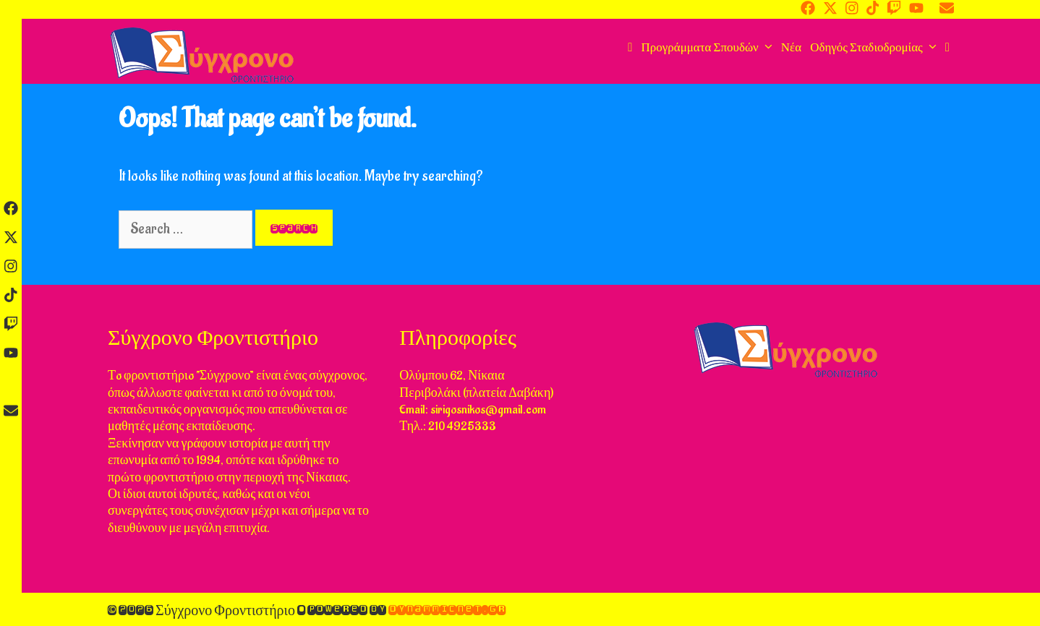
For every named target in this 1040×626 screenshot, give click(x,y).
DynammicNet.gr (447, 609)
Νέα (791, 47)
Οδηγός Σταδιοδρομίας (875, 47)
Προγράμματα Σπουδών (708, 47)
